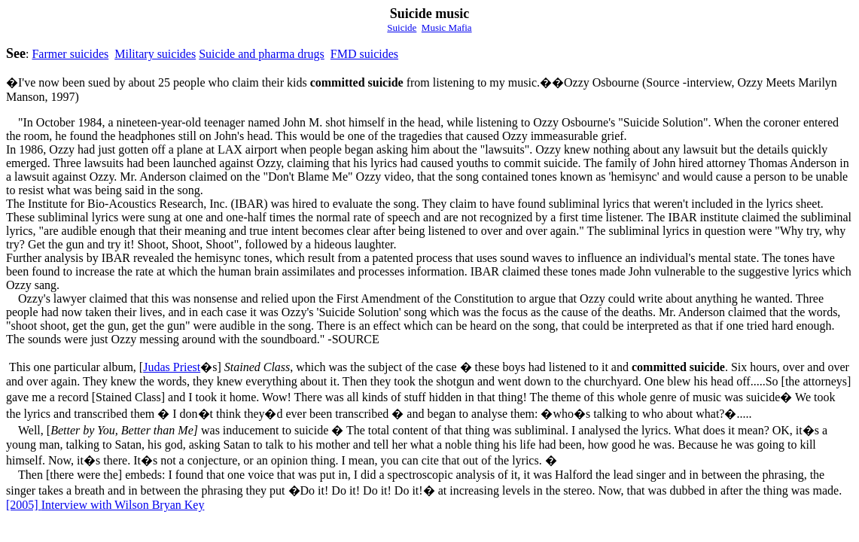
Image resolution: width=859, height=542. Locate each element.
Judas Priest (171, 367)
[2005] (23, 504)
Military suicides (155, 53)
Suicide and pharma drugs (261, 53)
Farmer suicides (70, 53)
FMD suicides (364, 53)
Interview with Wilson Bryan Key (123, 504)
